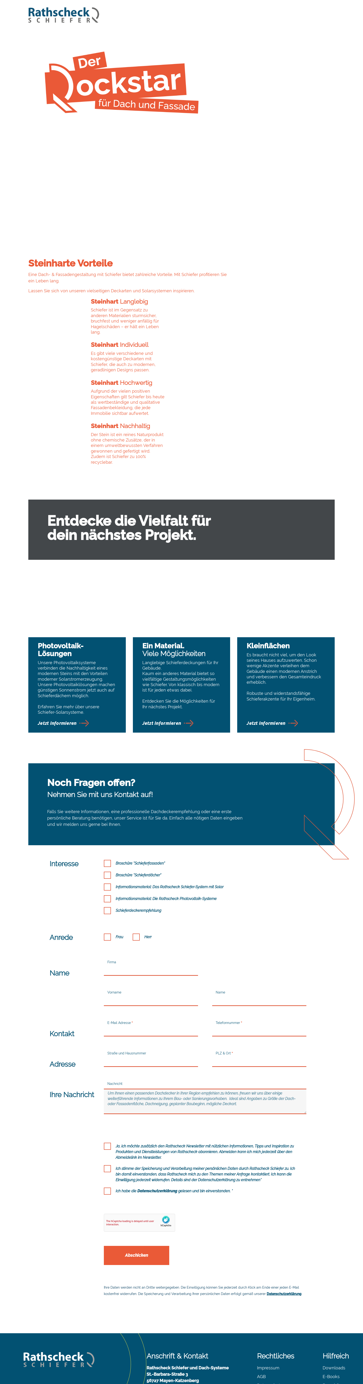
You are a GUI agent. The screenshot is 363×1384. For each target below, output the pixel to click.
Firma (111, 916)
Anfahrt (154, 1359)
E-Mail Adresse (119, 977)
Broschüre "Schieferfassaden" (140, 817)
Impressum (268, 1322)
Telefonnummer (228, 977)
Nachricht (114, 1038)
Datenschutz (269, 1339)
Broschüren (334, 1339)
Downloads (334, 1322)
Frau (119, 891)
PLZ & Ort (223, 1008)
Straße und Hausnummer (126, 1008)
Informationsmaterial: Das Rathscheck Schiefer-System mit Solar (170, 841)
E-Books (331, 1331)
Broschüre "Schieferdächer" (138, 829)
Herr (148, 891)
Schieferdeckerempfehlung (138, 865)
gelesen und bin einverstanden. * (185, 1145)
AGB (261, 1331)
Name (220, 947)
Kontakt (154, 1350)
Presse (329, 1348)
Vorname (114, 947)
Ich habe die (174, 1145)
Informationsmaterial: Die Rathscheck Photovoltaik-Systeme (166, 853)
